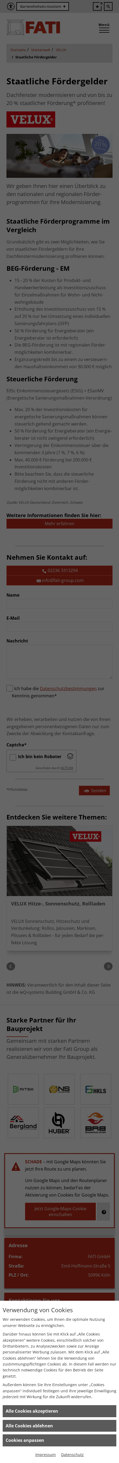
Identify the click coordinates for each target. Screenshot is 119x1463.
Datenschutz (72, 1454)
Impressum (45, 1454)
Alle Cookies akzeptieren (32, 1411)
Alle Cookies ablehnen (29, 1426)
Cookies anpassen (25, 1440)
